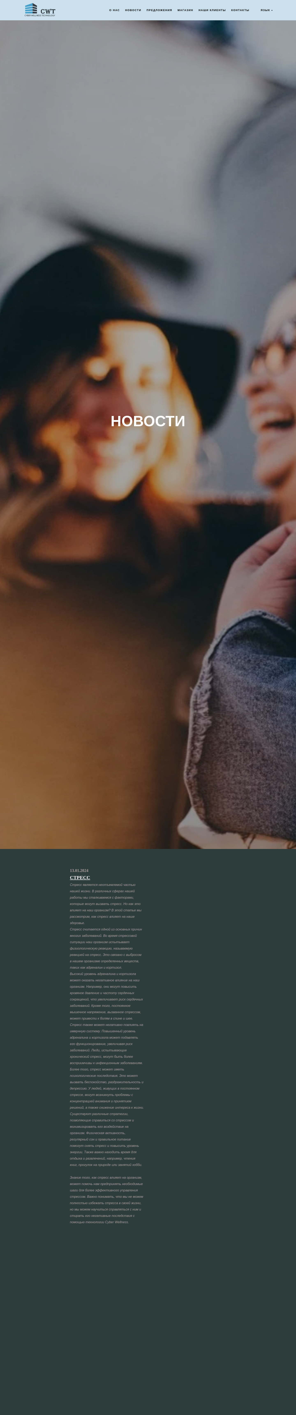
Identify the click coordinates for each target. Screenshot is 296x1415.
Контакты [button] (240, 10)
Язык (265, 10)
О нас (114, 10)
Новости (133, 10)
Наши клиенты (212, 10)
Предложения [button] (159, 10)
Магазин (185, 10)
